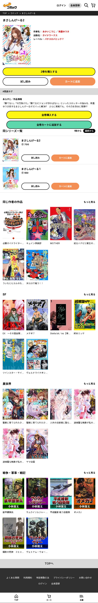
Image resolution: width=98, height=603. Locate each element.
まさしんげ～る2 (30, 140)
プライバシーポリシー (64, 577)
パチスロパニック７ (54, 39)
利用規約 (27, 577)
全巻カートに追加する (49, 124)
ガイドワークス (50, 35)
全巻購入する (49, 114)
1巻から (77, 130)
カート (49, 600)
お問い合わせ (85, 577)
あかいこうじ (49, 31)
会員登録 (75, 5)
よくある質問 (12, 577)
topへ (49, 563)
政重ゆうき (64, 31)
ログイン (61, 5)
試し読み (25, 81)
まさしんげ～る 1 (30, 168)
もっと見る (89, 202)
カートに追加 (72, 81)
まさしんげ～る (28, 13)
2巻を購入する (49, 71)
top (5, 13)
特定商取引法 (42, 577)
